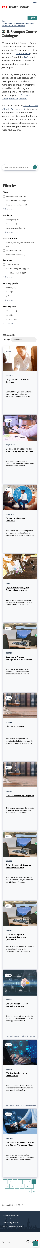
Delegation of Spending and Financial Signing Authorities (19, 450)
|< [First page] (5, 1182)
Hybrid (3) (10, 315)
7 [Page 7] (12, 1186)
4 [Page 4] (29, 1182)
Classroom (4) (11, 311)
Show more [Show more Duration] (9, 277)
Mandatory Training (8, 1219)
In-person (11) (11, 319)
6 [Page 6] (7, 1186)
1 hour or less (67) (13, 264)
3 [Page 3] (24, 1182)
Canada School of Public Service (13, 1226)
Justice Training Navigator (10, 1223)
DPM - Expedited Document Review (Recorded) (19, 866)
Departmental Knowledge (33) (18, 201)
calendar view (23, 53)
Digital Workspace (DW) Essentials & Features (17, 588)
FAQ (26, 57)
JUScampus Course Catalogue (13, 26)
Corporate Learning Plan (10, 1215)
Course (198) (11, 288)
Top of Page (8, 1242)
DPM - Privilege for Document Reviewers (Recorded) (16, 937)
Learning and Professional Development (18, 23)
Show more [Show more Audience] (9, 232)
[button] (20, 209)
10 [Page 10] (27, 1186)
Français (35, 2)
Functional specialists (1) (15, 228)
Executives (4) (11, 224)
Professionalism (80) (14, 250)
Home (4, 21)
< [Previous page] (10, 1182)
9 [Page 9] (21, 1186)
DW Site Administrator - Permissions (17, 1074)
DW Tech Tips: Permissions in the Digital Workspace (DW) (20, 1143)
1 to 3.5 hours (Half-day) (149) (17, 269)
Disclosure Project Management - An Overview (19, 658)
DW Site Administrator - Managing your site (17, 1005)
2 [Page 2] (19, 1182)
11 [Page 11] (31, 1186)
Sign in (32, 18)
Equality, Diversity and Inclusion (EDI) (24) (20, 244)
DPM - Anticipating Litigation (20, 795)
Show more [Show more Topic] (9, 209)
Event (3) (9, 292)
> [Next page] (29, 1191)
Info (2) (9, 296)
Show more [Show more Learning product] (9, 300)
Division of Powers (15, 726)
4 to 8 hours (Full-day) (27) (16, 273)
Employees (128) (12, 220)
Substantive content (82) (15, 255)
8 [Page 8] (17, 1186)
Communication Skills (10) (16, 196)
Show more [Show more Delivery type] (9, 323)
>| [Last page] (34, 1191)
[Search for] (20, 167)
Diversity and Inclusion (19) (16, 205)
